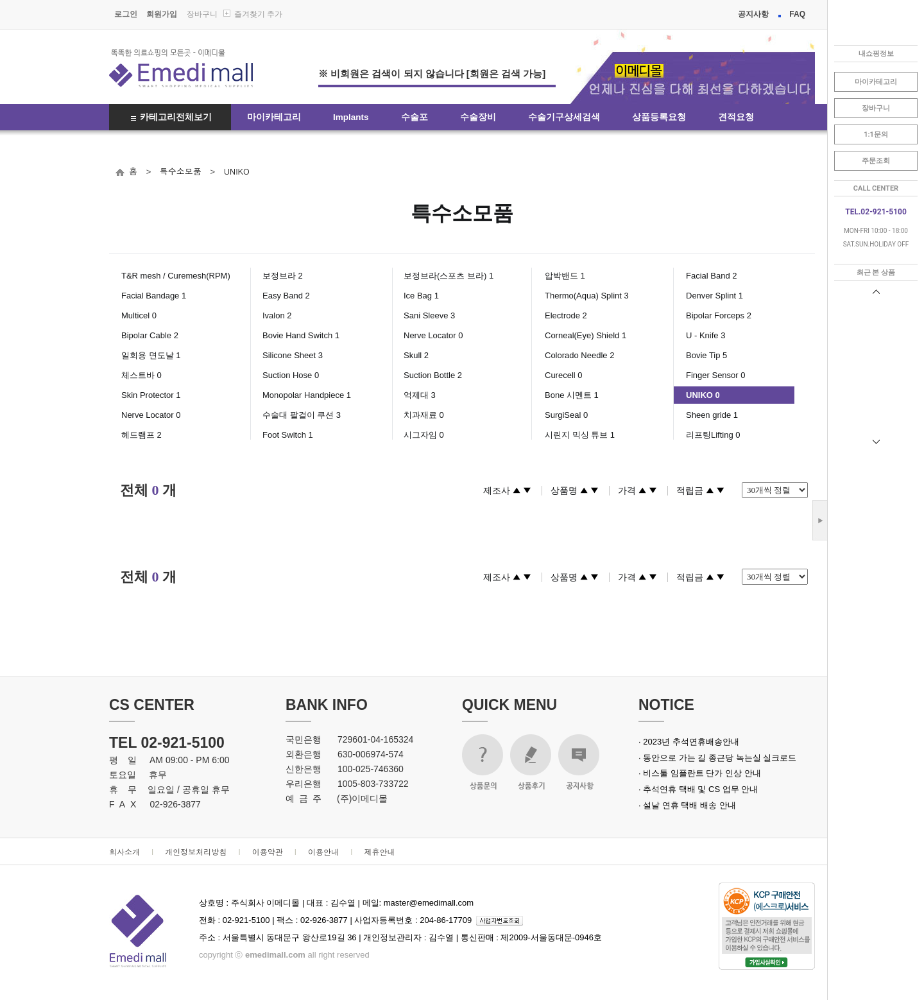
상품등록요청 (659, 117)
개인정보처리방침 (196, 851)
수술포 (414, 117)
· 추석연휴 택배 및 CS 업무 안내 (698, 789)
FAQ (797, 14)
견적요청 (736, 117)
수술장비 (478, 117)
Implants (351, 117)
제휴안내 (379, 851)
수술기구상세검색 (564, 117)
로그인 (125, 14)
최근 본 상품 (876, 272)
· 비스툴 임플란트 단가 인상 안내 (699, 773)
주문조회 (876, 161)
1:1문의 (876, 134)
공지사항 (753, 14)
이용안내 (323, 851)
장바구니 (202, 14)
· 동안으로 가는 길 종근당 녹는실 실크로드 (717, 758)
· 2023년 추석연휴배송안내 (688, 741)
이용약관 (267, 851)
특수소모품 (180, 171)
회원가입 (161, 14)
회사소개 (124, 851)
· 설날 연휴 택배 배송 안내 (687, 805)
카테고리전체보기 (176, 117)
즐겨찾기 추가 (258, 14)
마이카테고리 (274, 117)
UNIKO (237, 171)
